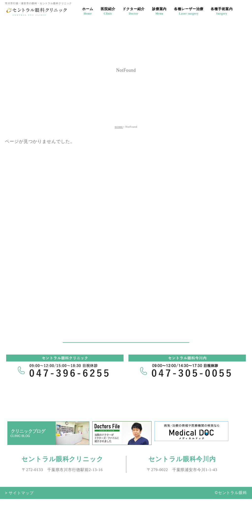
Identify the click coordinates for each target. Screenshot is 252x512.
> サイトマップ (19, 493)
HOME (119, 127)
